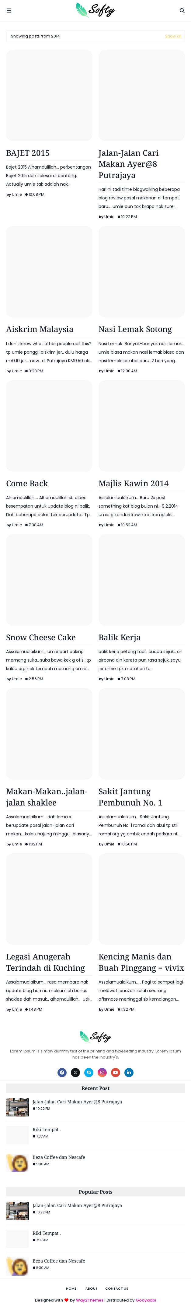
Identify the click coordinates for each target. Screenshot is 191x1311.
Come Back (27, 483)
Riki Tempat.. (47, 1129)
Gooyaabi (146, 1300)
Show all (173, 36)
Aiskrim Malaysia (40, 328)
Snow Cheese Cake (41, 637)
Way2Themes (89, 1300)
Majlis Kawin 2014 (134, 483)
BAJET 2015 (28, 152)
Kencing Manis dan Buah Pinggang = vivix (141, 962)
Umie (17, 194)
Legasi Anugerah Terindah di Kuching (45, 962)
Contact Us (116, 1288)
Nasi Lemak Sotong (135, 328)
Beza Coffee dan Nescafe (59, 1157)
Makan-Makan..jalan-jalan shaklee (46, 797)
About (91, 1288)
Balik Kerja (120, 637)
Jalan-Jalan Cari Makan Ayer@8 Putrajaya (129, 163)
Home (71, 1288)
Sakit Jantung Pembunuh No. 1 (130, 797)
